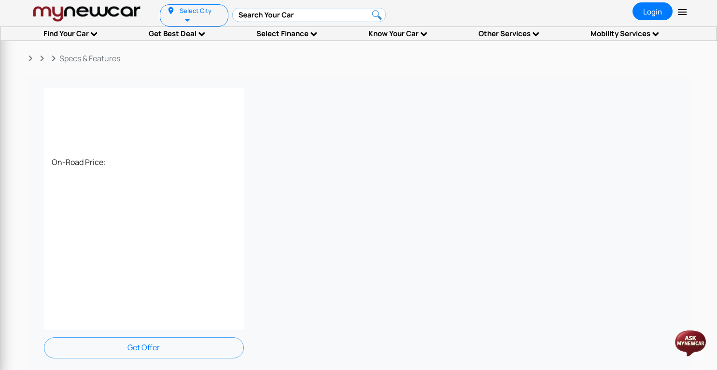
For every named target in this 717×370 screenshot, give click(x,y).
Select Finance (286, 33)
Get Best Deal (177, 33)
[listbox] (188, 19)
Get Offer (143, 347)
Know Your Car (397, 33)
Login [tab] (652, 12)
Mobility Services (624, 33)
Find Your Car (70, 33)
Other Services (508, 33)
